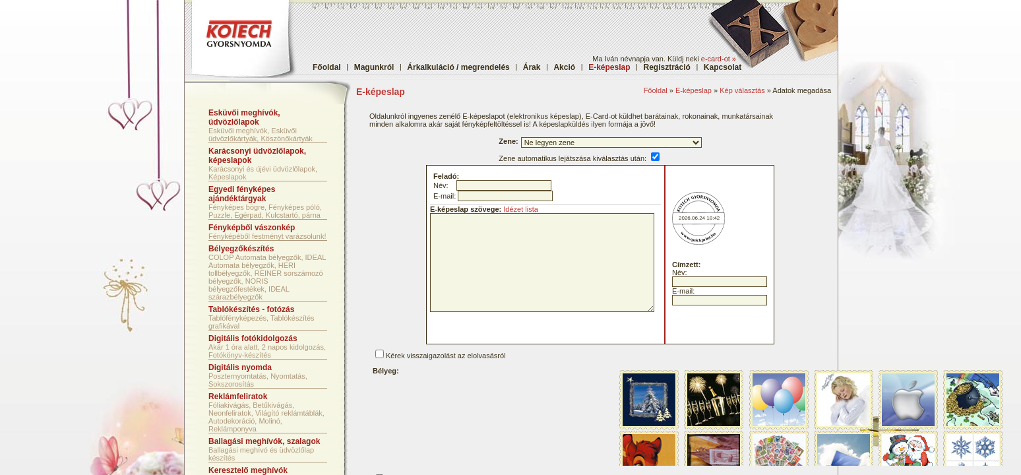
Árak (532, 67)
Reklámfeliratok (237, 396)
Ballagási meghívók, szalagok (264, 441)
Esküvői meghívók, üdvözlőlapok (244, 117)
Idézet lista (520, 209)
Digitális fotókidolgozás (252, 338)
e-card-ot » (718, 59)
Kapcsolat (722, 67)
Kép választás (742, 90)
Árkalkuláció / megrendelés (458, 67)
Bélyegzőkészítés (241, 248)
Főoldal (327, 67)
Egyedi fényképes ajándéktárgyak (241, 194)
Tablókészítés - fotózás (251, 309)
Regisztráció (667, 67)
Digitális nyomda (240, 367)
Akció (564, 67)
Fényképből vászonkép (251, 227)
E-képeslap (693, 90)
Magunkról (374, 67)
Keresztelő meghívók (248, 470)
